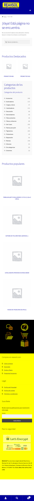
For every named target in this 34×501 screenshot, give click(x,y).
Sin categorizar (10, 147)
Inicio (5, 16)
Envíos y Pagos (8, 370)
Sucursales (7, 367)
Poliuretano (9, 134)
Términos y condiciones (11, 394)
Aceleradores (10, 101)
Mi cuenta (5, 498)
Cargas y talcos (10, 105)
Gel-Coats (9, 124)
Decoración (9, 111)
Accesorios (9, 98)
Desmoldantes (10, 114)
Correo (3, 413)
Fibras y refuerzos (11, 121)
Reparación (9, 137)
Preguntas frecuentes (10, 373)
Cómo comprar (8, 363)
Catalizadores (10, 108)
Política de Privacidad (10, 387)
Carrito (26, 496)
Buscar (17, 498)
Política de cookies (9, 390)
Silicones (8, 144)
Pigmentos (9, 131)
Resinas (8, 141)
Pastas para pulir (11, 128)
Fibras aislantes (10, 118)
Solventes (9, 150)
